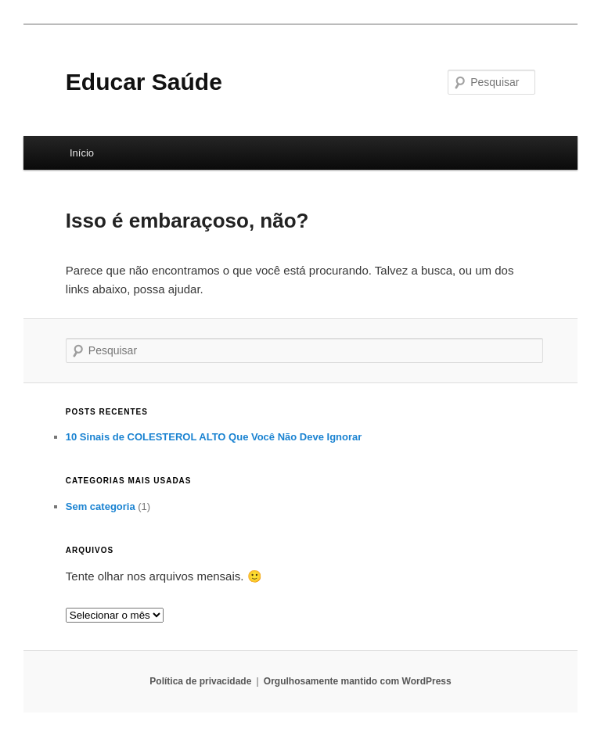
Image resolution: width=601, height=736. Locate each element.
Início (82, 153)
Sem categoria (100, 506)
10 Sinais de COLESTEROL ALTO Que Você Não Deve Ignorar (214, 437)
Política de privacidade (200, 681)
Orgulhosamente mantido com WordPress (358, 681)
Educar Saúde (144, 82)
